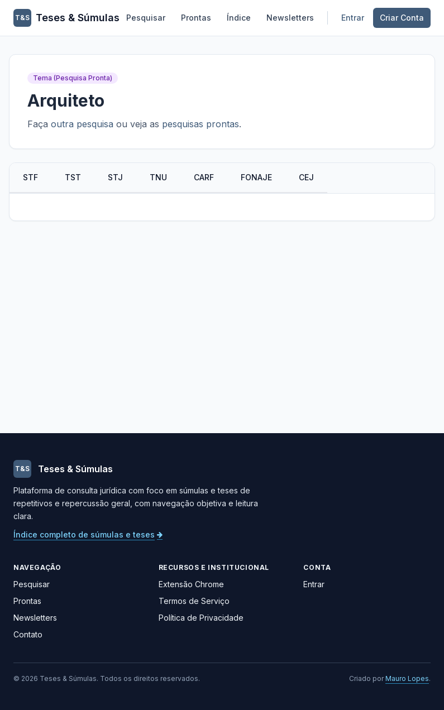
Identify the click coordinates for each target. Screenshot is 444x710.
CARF (204, 177)
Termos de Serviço (194, 601)
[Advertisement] (222, 327)
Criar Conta (402, 17)
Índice (239, 17)
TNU (158, 177)
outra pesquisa (82, 123)
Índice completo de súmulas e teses (88, 534)
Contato (27, 634)
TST (73, 177)
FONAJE (256, 177)
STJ (115, 177)
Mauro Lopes (407, 678)
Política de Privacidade (201, 617)
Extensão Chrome (191, 584)
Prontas (196, 17)
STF (30, 177)
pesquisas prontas (200, 123)
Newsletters (290, 17)
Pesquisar (145, 17)
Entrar (352, 17)
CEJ (306, 177)
